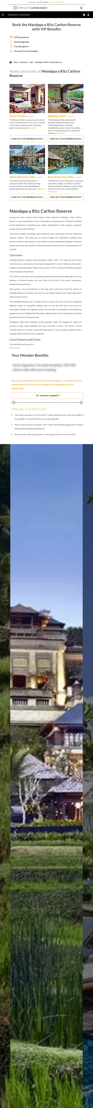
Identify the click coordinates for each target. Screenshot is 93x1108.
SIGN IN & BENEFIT (47, 395)
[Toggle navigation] (81, 7)
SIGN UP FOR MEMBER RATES (27, 139)
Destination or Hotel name (21, 14)
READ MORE (14, 348)
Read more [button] (32, 128)
